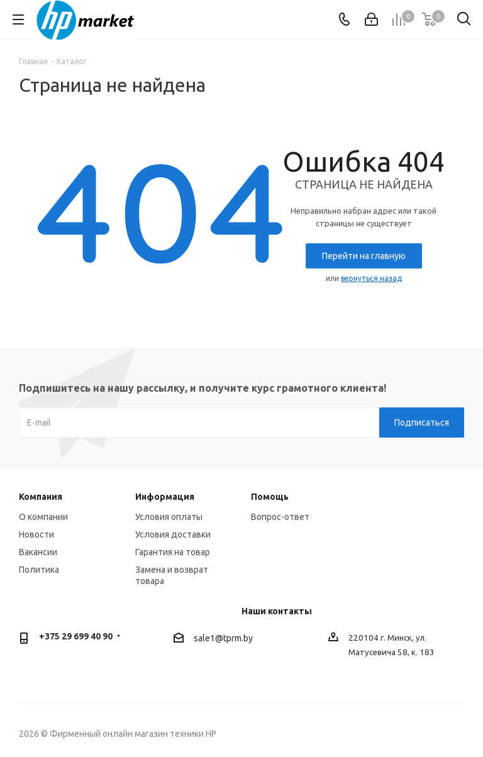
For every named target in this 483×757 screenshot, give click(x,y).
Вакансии (38, 552)
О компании (43, 517)
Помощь (270, 497)
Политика (39, 570)
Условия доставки (173, 534)
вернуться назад (371, 278)
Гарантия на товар (172, 552)
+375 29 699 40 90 (76, 636)
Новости (36, 534)
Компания (40, 497)
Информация (164, 497)
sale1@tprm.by (223, 638)
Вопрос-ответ (280, 517)
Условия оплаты (169, 517)
